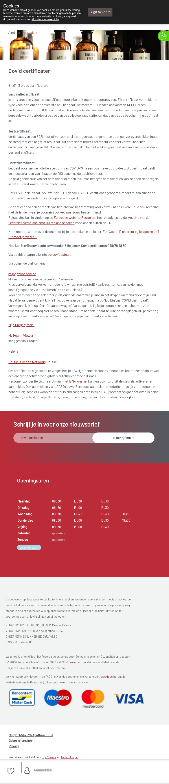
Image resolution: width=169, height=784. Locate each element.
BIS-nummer (78, 381)
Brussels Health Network (26, 362)
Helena (13, 351)
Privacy (14, 746)
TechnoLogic (69, 757)
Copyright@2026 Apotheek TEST (31, 735)
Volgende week (29, 547)
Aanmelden (43, 770)
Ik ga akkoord (100, 12)
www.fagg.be (78, 662)
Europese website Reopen (73, 217)
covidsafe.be (61, 254)
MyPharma (49, 757)
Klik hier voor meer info (45, 19)
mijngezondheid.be (22, 274)
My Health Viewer (20, 335)
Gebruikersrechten (21, 740)
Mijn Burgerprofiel (21, 325)
